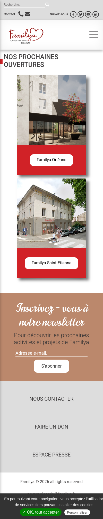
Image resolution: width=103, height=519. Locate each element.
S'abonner (51, 366)
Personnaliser (77, 512)
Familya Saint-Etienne (51, 262)
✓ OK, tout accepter (40, 512)
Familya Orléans (51, 159)
